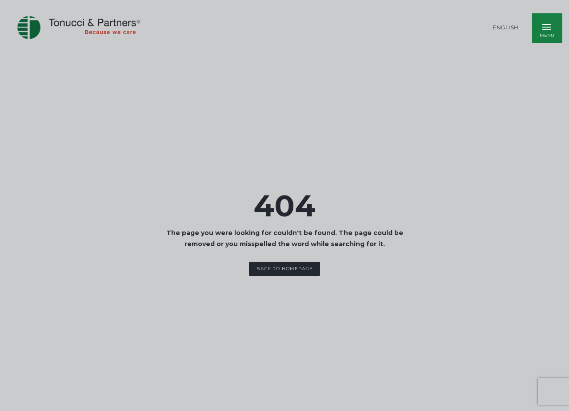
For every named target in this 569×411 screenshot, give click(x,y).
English (506, 27)
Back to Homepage (284, 268)
